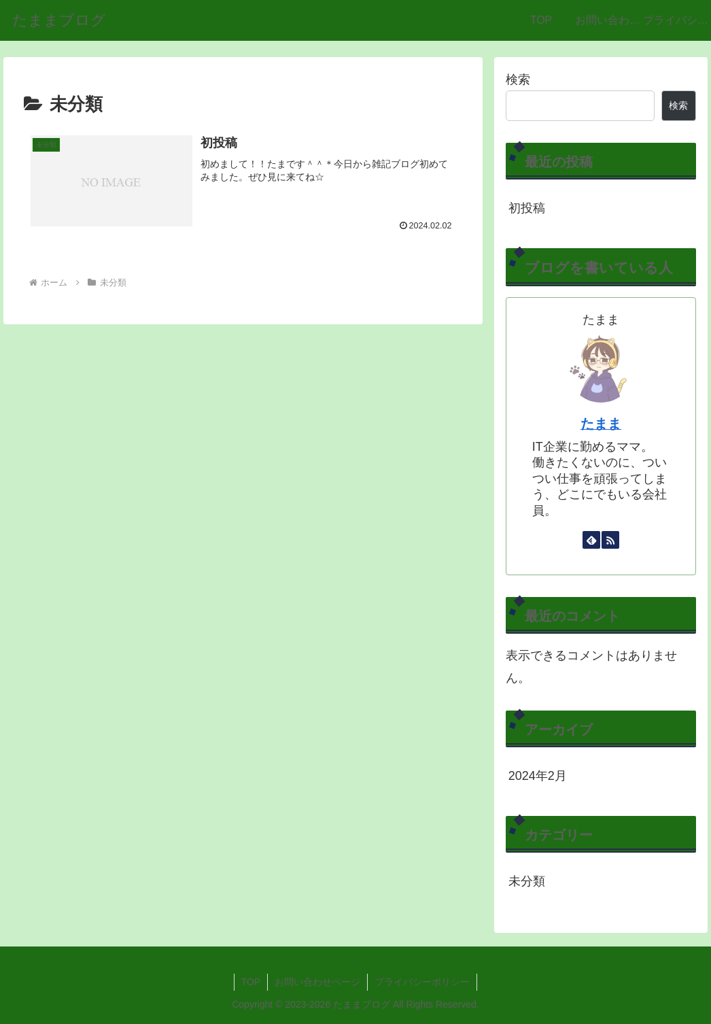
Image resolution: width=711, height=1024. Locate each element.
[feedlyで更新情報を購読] (591, 540)
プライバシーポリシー (422, 981)
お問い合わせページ (317, 981)
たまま (600, 423)
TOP (251, 981)
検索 (518, 79)
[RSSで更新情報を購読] (610, 540)
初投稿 (526, 208)
